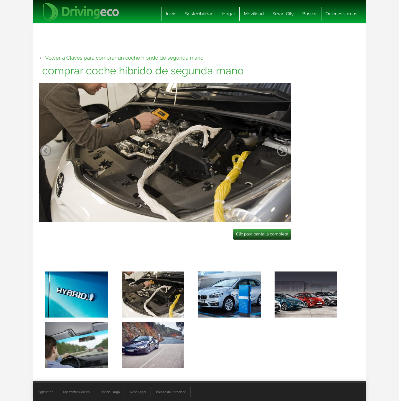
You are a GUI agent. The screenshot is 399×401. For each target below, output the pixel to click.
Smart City (283, 13)
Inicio (171, 13)
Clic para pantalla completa (262, 234)
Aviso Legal (138, 392)
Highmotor (45, 392)
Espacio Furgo (109, 392)
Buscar (309, 13)
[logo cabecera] (81, 12)
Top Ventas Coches (76, 392)
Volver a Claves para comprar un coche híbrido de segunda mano (124, 58)
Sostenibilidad (199, 13)
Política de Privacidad (171, 392)
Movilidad (254, 13)
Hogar (228, 13)
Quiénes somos (341, 13)
